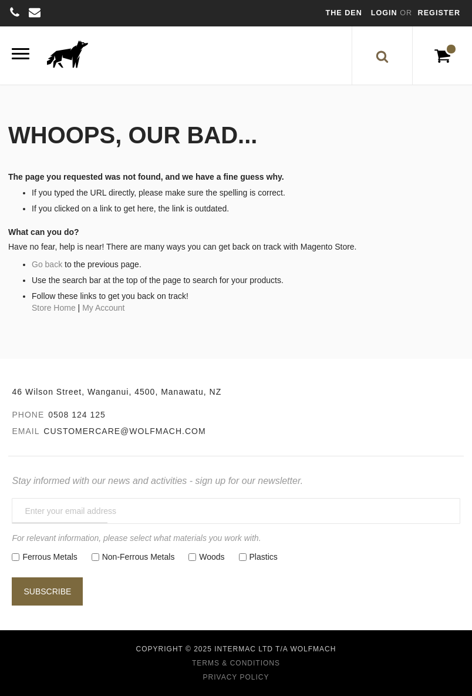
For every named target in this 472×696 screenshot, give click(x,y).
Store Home (54, 307)
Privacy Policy (236, 677)
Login (385, 13)
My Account (103, 307)
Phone (28, 414)
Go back (47, 264)
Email (25, 431)
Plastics (264, 556)
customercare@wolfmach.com (124, 431)
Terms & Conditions (236, 663)
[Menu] (20, 55)
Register (439, 13)
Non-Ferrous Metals (138, 556)
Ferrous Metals (49, 556)
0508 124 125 (77, 414)
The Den (344, 13)
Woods (211, 556)
